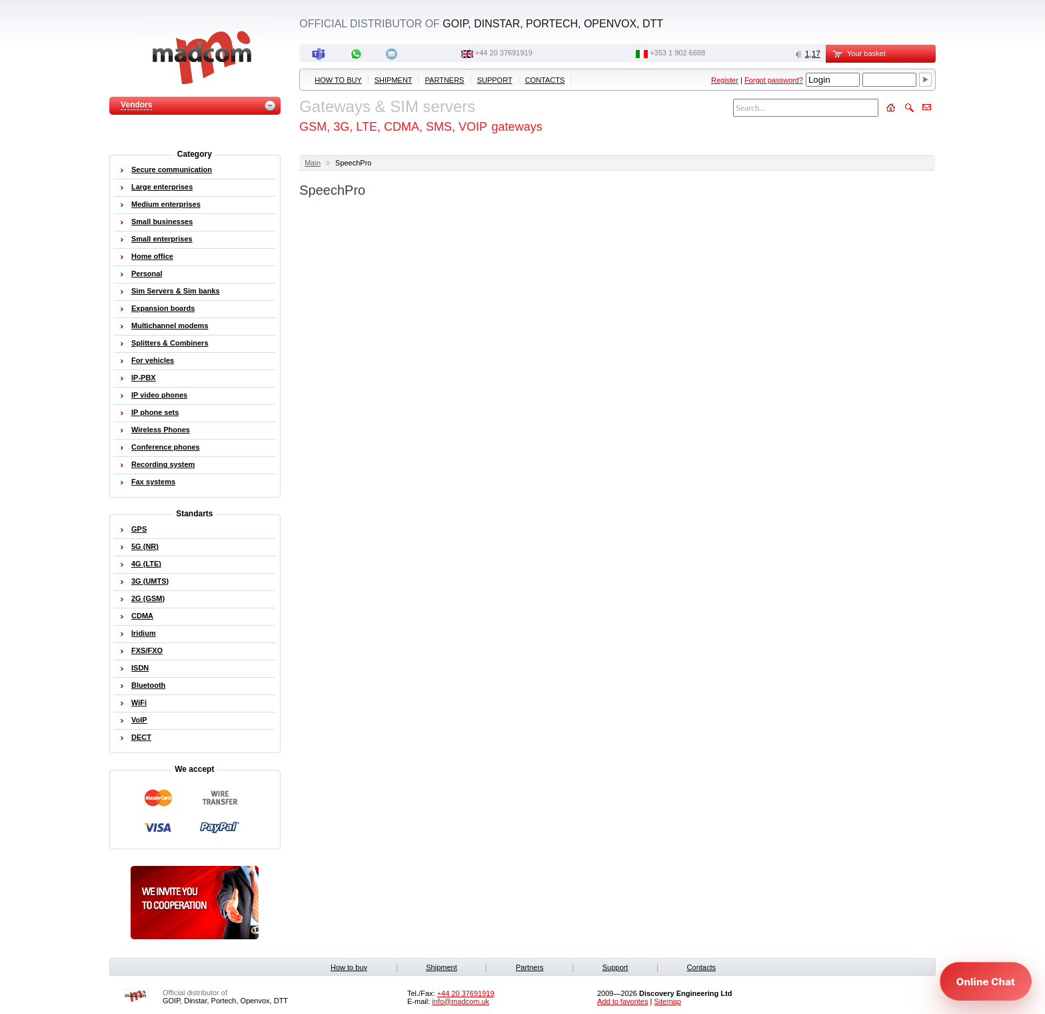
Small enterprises (162, 239)
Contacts (545, 80)
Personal (146, 274)
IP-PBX (143, 378)
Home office (152, 256)
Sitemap (667, 1001)
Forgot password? (773, 80)
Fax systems (153, 482)
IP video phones (159, 395)
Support (495, 80)
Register (724, 80)
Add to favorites (622, 1001)
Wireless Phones (160, 430)
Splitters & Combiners (170, 343)
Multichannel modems (170, 326)
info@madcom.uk (460, 1001)
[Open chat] (986, 981)
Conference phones (165, 447)
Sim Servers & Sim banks (175, 291)
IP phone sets (155, 412)
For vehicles (152, 360)
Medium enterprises (166, 204)
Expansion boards (163, 308)
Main (313, 163)
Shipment (394, 80)
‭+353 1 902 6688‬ (677, 53)
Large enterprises (162, 187)
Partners (445, 80)
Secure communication (171, 169)
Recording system (163, 464)
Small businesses (162, 221)
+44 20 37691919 (503, 53)
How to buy (338, 80)
